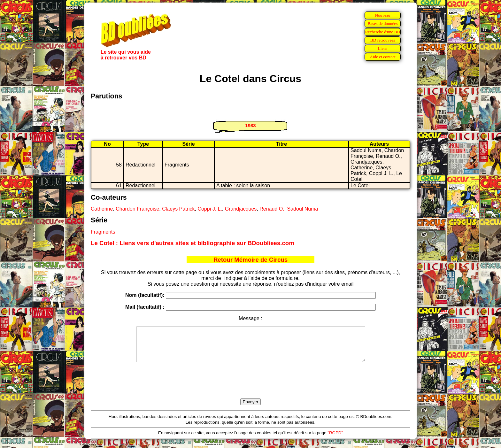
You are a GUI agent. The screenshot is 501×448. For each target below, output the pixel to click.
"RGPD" (335, 439)
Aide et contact (383, 56)
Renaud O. (271, 209)
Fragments (103, 232)
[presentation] (250, 387)
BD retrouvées (382, 40)
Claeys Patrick (178, 209)
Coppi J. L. (209, 209)
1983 (250, 125)
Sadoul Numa (302, 209)
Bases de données (382, 23)
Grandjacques (241, 209)
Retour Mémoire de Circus (250, 259)
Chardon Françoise (137, 209)
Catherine (102, 209)
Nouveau (382, 15)
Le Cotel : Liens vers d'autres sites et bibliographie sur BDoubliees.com (192, 243)
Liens (383, 48)
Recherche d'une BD (382, 31)
